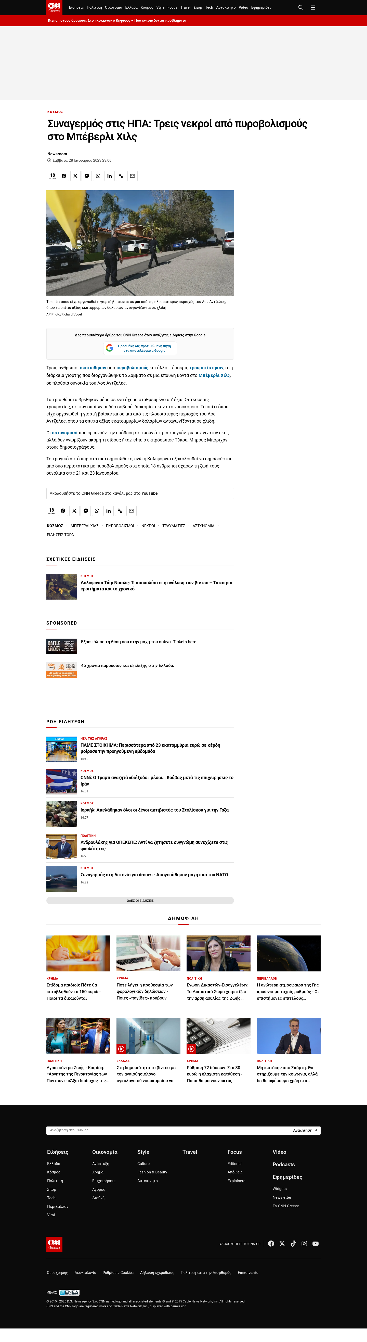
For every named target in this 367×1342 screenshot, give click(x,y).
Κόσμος (147, 7)
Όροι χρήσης (57, 1273)
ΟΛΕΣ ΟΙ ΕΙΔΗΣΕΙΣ (140, 901)
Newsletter (282, 1197)
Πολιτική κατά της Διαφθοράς (206, 1273)
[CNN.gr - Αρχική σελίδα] (54, 1244)
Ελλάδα (131, 7)
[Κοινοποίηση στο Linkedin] (109, 176)
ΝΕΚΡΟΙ (148, 526)
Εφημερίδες (261, 7)
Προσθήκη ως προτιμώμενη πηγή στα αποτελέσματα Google (138, 348)
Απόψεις (235, 1172)
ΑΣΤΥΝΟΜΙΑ (204, 526)
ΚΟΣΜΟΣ (55, 112)
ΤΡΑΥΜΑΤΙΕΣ (173, 526)
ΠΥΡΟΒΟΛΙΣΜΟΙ (120, 526)
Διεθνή (98, 1198)
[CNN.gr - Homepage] (54, 7)
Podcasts (284, 1164)
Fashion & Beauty (152, 1172)
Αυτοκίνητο (226, 7)
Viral (51, 1215)
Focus (172, 7)
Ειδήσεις (76, 7)
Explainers (236, 1181)
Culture (143, 1163)
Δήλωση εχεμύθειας (157, 1273)
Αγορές (98, 1189)
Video (243, 7)
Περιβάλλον (57, 1206)
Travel (185, 7)
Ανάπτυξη (100, 1163)
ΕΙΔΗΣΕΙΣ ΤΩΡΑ (60, 535)
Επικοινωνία (248, 1273)
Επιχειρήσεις (103, 1181)
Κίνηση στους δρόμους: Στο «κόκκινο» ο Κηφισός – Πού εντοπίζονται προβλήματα (117, 20)
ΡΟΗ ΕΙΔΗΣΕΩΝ (65, 721)
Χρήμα (97, 1172)
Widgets (280, 1188)
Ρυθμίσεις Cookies (118, 1273)
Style (160, 7)
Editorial (235, 1163)
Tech (209, 7)
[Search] (305, 1130)
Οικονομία (113, 7)
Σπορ (197, 7)
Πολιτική (94, 7)
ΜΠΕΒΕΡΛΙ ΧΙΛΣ (85, 526)
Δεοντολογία (85, 1273)
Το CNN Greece (286, 1206)
